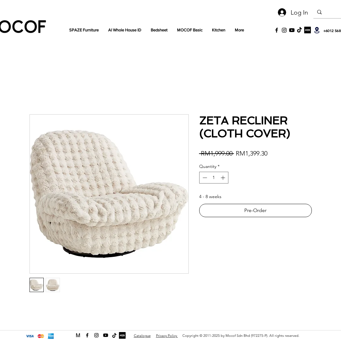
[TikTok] (299, 30)
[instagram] (96, 335)
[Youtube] (292, 30)
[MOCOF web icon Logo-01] (78, 335)
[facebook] (87, 335)
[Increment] (223, 177)
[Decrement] (204, 177)
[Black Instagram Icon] (284, 30)
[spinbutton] (214, 177)
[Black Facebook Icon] (276, 30)
